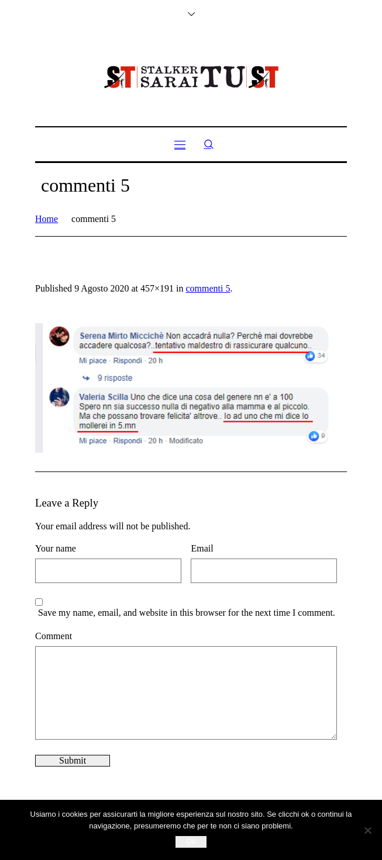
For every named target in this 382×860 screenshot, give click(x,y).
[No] (367, 830)
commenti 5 (207, 288)
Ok (191, 841)
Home (46, 219)
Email (202, 548)
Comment (53, 636)
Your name (55, 548)
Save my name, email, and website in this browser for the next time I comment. (186, 613)
